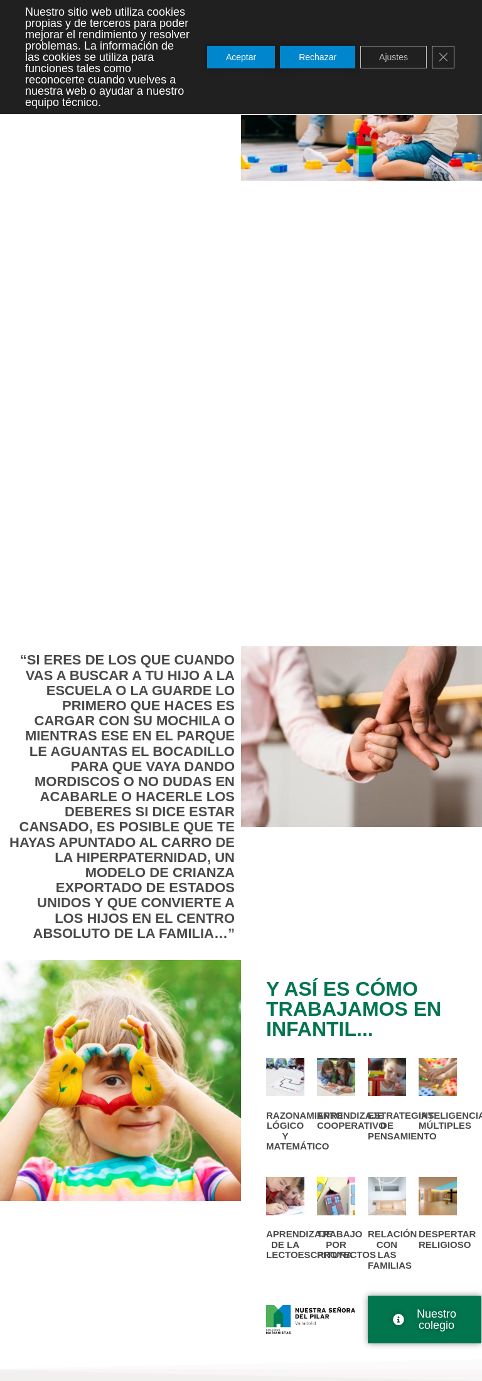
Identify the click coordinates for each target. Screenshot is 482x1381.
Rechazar (317, 57)
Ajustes (393, 57)
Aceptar (241, 57)
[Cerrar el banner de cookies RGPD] (443, 57)
